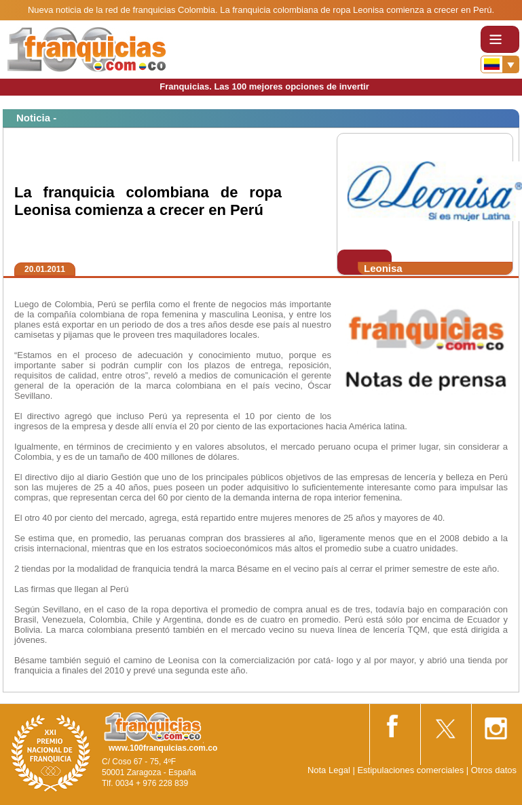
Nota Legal (328, 770)
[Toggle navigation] (500, 39)
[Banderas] (500, 64)
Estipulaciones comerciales (411, 770)
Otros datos (494, 770)
